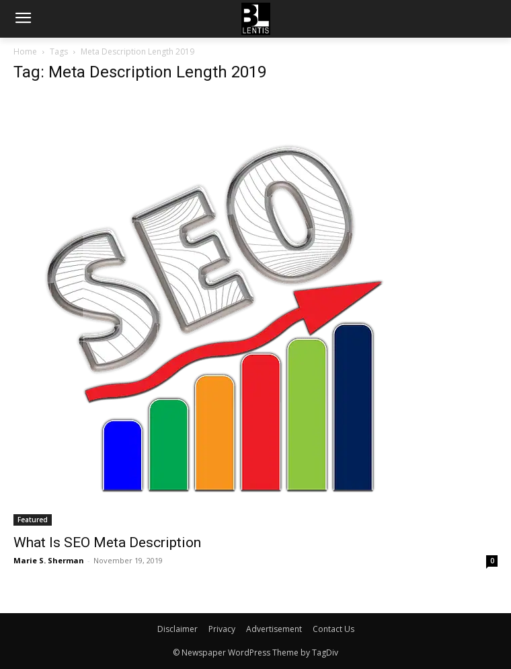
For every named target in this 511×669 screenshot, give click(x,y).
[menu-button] (23, 19)
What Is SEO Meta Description (107, 542)
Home (25, 51)
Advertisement (274, 629)
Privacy (221, 629)
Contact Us (333, 629)
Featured (32, 519)
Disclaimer (177, 629)
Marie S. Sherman (48, 560)
